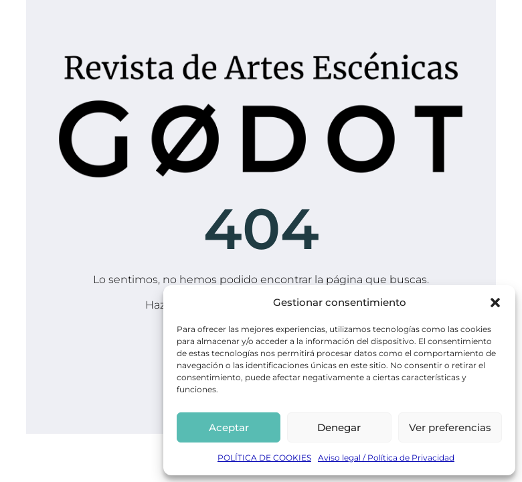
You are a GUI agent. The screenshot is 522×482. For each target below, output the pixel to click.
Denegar (339, 427)
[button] (495, 302)
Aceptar (229, 427)
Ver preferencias (450, 427)
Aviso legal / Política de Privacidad (386, 458)
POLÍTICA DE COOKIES (264, 458)
